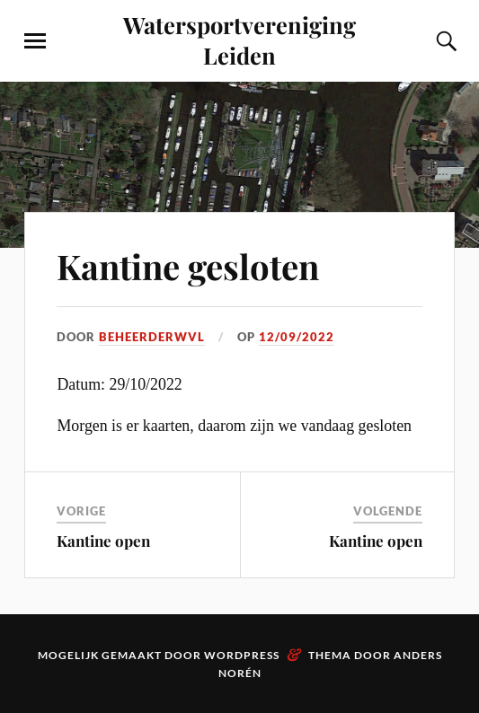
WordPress (241, 655)
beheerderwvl (152, 337)
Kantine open (103, 540)
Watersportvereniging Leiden (239, 39)
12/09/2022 (296, 337)
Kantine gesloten (188, 266)
